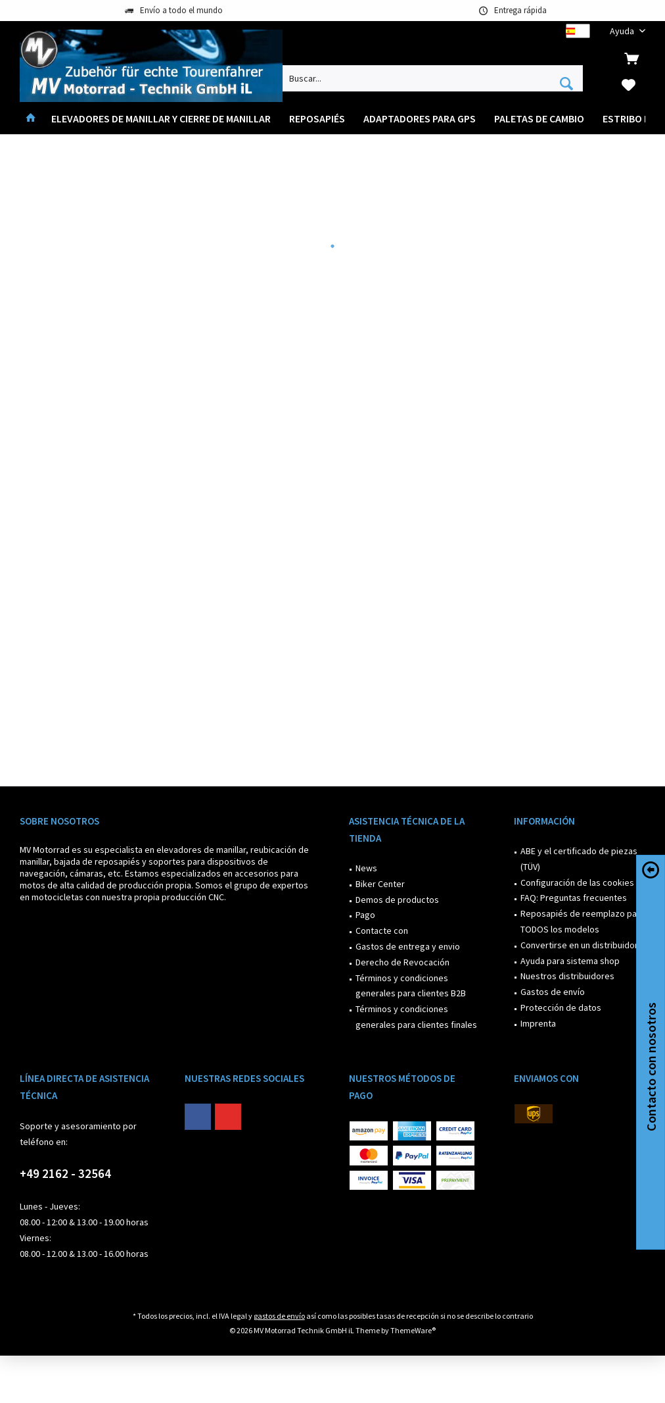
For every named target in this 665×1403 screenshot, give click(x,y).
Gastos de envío (552, 992)
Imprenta (538, 1023)
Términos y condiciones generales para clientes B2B (410, 986)
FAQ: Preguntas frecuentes (573, 898)
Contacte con (381, 930)
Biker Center (380, 884)
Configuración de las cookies (577, 882)
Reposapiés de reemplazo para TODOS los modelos (582, 921)
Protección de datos (560, 1007)
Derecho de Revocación (402, 962)
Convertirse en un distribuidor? (581, 945)
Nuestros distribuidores (567, 976)
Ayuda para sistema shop (570, 961)
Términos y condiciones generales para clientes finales (416, 1017)
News (366, 868)
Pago (365, 915)
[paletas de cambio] (539, 118)
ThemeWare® (413, 1330)
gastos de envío (279, 1316)
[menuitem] (622, 31)
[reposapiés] (317, 118)
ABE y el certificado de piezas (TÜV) (578, 859)
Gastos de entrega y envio (407, 946)
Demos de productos (397, 900)
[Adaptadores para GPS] (419, 118)
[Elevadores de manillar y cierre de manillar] (161, 118)
